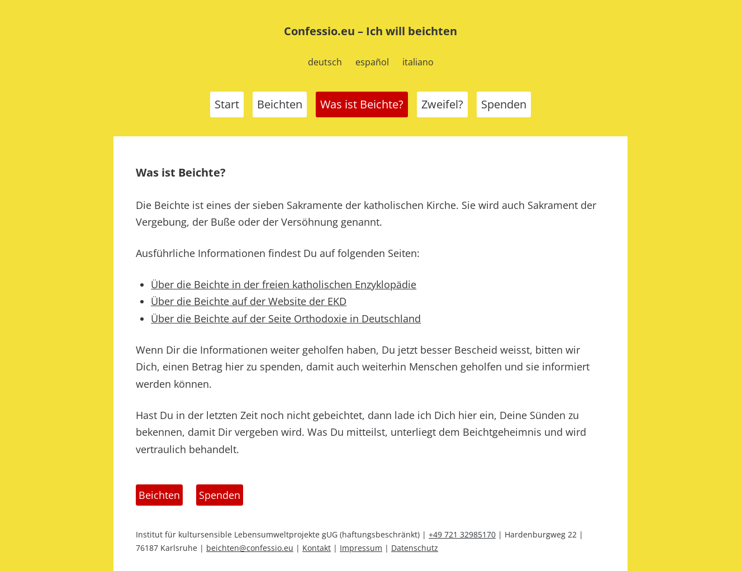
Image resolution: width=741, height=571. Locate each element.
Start (227, 104)
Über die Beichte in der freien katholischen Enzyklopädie (283, 284)
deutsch (325, 62)
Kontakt (316, 548)
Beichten (279, 104)
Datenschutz (414, 548)
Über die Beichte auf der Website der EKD (248, 301)
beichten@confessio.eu (249, 548)
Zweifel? (442, 104)
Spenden (503, 104)
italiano (418, 62)
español (372, 62)
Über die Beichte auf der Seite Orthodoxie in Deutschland (286, 318)
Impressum (361, 548)
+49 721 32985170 (462, 534)
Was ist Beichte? (361, 104)
